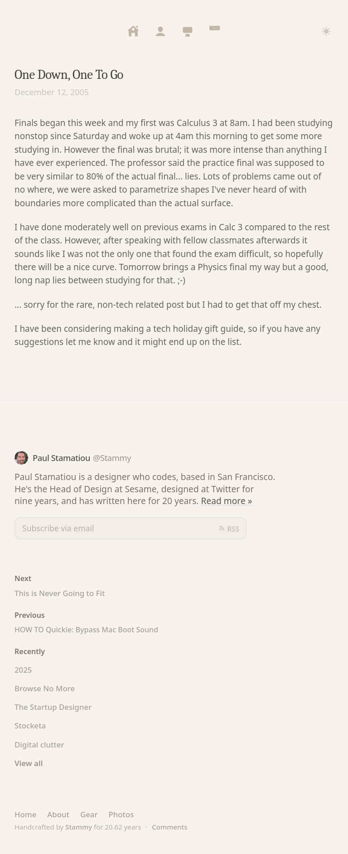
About (58, 814)
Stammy (78, 826)
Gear (89, 814)
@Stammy (112, 457)
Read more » (226, 501)
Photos (121, 814)
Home (25, 814)
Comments (169, 826)
